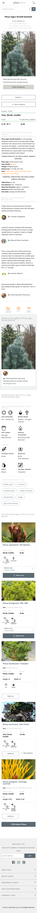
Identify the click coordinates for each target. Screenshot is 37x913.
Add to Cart (18, 575)
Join (30, 856)
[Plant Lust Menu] (3, 2)
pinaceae (13, 164)
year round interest (12, 173)
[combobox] (18, 569)
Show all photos (18, 87)
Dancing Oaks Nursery (15, 378)
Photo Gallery (8, 311)
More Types (29, 311)
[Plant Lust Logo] (19, 2)
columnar (17, 171)
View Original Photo (9, 383)
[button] (30, 9)
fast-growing (8, 497)
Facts (18, 311)
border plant (10, 171)
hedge (3, 173)
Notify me (18, 97)
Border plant (8, 484)
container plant (26, 171)
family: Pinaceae (26, 491)
